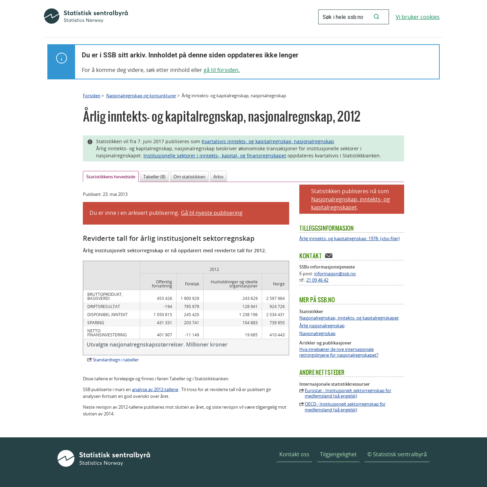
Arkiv (218, 177)
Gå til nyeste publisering (211, 212)
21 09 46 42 (317, 280)
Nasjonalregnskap (317, 333)
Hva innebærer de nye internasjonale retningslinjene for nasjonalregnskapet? (338, 352)
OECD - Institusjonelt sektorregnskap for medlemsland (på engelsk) (345, 407)
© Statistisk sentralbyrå (397, 454)
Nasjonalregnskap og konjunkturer (141, 96)
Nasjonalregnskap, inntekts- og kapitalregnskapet (349, 318)
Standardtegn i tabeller (116, 360)
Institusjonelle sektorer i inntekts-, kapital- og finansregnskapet (214, 155)
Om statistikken (189, 177)
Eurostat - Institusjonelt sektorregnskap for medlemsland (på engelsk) (348, 393)
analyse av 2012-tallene (155, 389)
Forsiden (91, 96)
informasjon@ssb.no (335, 274)
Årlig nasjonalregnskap (322, 326)
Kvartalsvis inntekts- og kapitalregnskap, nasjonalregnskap (268, 141)
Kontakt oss (294, 454)
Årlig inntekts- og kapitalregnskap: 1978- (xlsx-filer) (349, 238)
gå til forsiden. (222, 70)
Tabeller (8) (154, 177)
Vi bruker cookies (418, 17)
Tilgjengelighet (338, 454)
